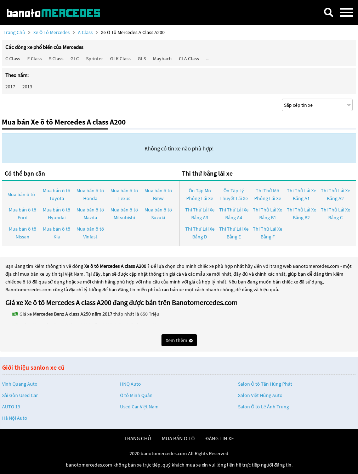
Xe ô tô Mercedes (51, 32)
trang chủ (137, 438)
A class (86, 32)
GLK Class (120, 58)
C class (12, 58)
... (207, 58)
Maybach (162, 58)
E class (34, 58)
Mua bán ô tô (21, 194)
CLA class (189, 58)
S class (56, 58)
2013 (27, 86)
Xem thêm (179, 340)
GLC (74, 58)
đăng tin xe (219, 438)
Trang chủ (14, 32)
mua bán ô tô (178, 438)
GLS (142, 58)
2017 (10, 86)
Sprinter (94, 58)
